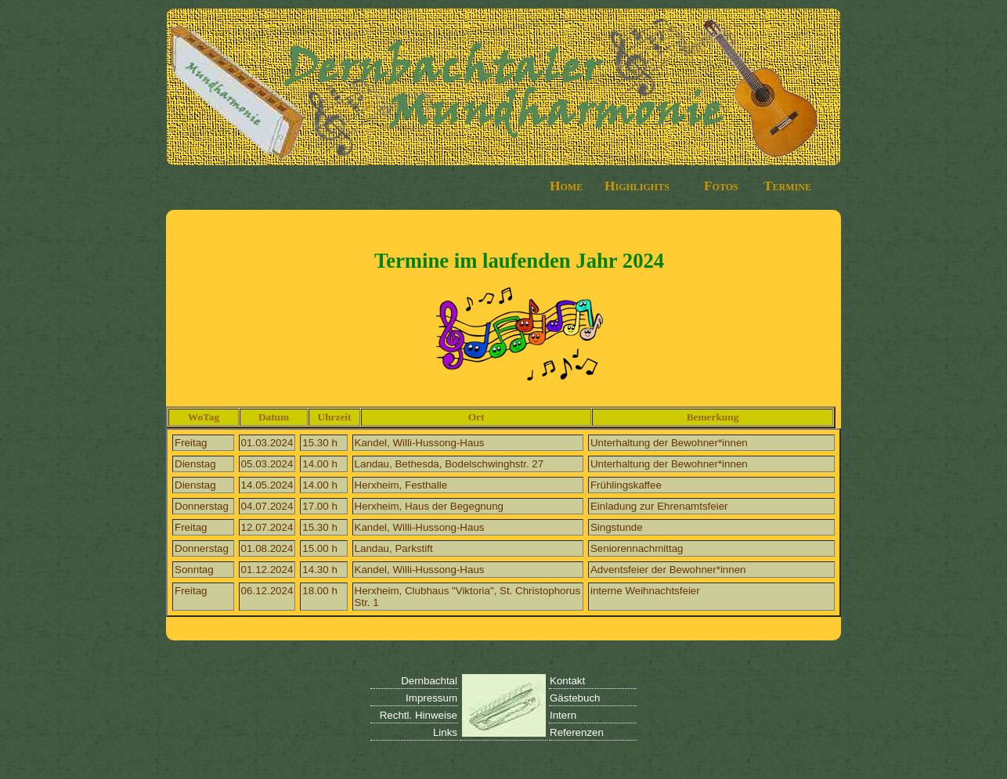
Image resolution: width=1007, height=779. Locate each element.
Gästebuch (575, 698)
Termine (787, 186)
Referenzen (577, 732)
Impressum (431, 698)
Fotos (721, 186)
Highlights (637, 186)
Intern (563, 715)
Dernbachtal (429, 681)
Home (566, 186)
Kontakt (567, 681)
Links (445, 732)
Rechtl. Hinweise (418, 715)
